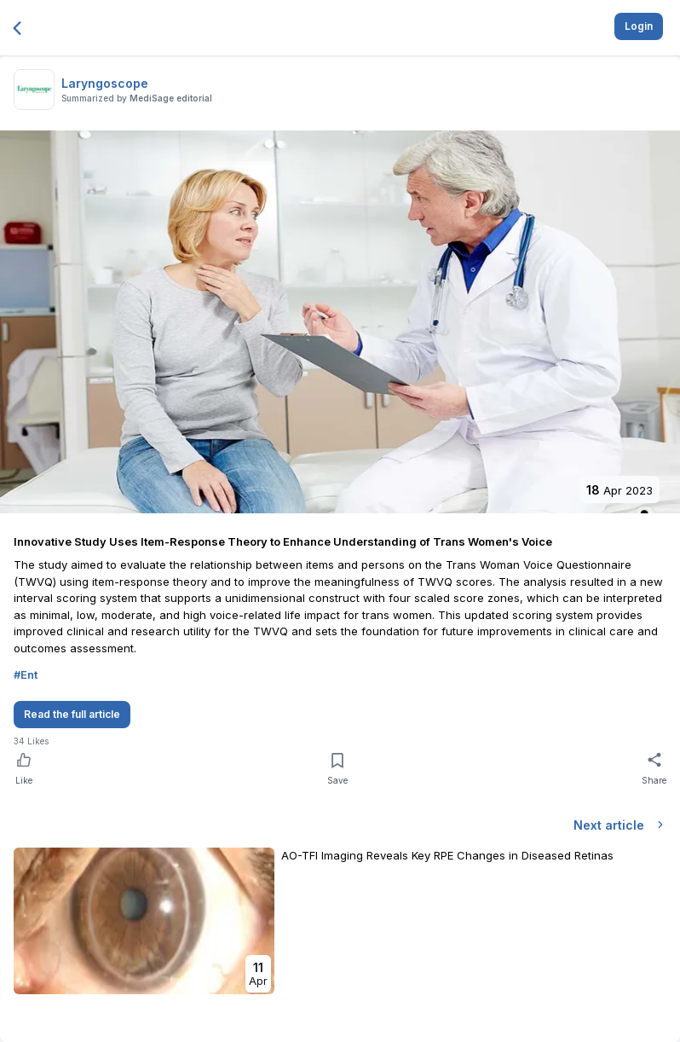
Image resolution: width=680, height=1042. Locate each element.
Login (639, 26)
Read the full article (72, 714)
